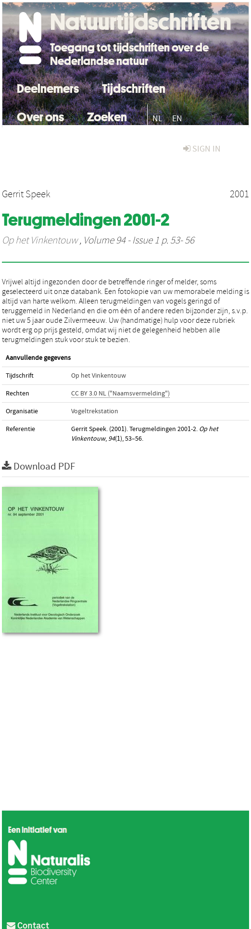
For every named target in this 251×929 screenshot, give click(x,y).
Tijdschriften (133, 87)
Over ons (40, 116)
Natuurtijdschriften (140, 21)
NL (157, 119)
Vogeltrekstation (94, 411)
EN (177, 119)
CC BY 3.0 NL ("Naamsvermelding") (120, 393)
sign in (202, 149)
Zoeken (107, 116)
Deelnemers (48, 87)
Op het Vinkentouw (39, 240)
